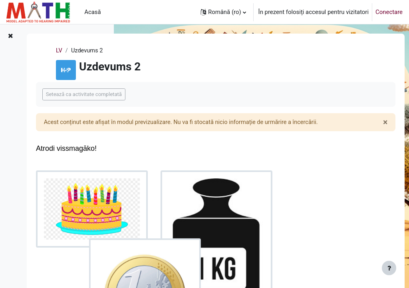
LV (132, 50)
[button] (223, 12)
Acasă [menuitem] (92, 12)
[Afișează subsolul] (389, 268)
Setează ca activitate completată (177, 94)
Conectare (389, 12)
